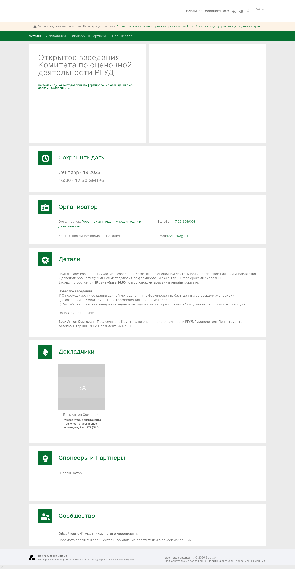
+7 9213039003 (184, 221)
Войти (259, 10)
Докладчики (56, 36)
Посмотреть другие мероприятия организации (189, 26)
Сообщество (122, 36)
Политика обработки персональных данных (236, 561)
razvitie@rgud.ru (178, 236)
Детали (35, 36)
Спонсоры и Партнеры (88, 36)
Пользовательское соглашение (185, 561)
